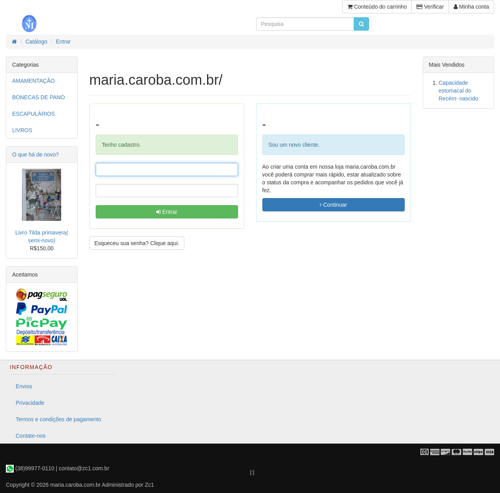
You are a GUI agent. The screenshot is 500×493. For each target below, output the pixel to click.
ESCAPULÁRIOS (33, 114)
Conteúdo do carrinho (377, 7)
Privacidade (30, 403)
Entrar (166, 212)
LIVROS (22, 130)
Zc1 (149, 485)
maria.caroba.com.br (75, 485)
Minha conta (471, 7)
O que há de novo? (35, 154)
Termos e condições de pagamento (58, 419)
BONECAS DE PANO (38, 97)
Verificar (430, 7)
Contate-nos (30, 436)
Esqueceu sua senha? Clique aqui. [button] (137, 243)
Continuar (333, 205)
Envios (24, 386)
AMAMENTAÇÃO (33, 81)
